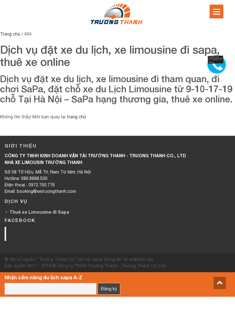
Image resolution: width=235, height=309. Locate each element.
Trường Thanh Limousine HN (48, 234)
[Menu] (216, 11)
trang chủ (76, 116)
